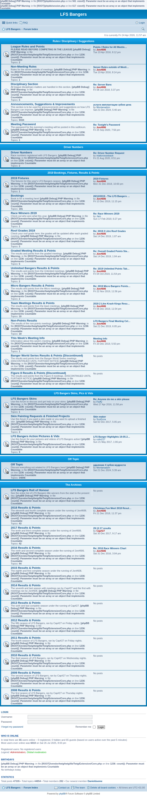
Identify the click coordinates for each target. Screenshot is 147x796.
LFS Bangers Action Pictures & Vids (35, 436)
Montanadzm (103, 107)
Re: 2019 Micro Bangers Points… (111, 286)
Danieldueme (95, 781)
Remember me (86, 727)
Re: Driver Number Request (108, 153)
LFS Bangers (13, 787)
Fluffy (99, 401)
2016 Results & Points (26, 547)
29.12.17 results (102, 528)
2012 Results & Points (26, 620)
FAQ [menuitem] (25, 22)
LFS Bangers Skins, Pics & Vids (73, 393)
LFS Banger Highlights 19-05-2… (111, 436)
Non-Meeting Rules (23, 66)
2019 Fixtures (20, 178)
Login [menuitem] (142, 22)
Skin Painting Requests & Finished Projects (40, 416)
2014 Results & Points (26, 585)
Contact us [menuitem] (64, 787)
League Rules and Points (28, 46)
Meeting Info (100, 338)
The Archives (73, 484)
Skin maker (99, 416)
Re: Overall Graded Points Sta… (111, 251)
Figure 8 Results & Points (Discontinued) (38, 373)
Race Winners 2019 (24, 213)
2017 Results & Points (26, 527)
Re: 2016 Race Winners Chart (109, 548)
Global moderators (36, 752)
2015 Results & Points (26, 567)
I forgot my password (12, 727)
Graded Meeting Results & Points (33, 250)
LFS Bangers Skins (24, 398)
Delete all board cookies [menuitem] (103, 787)
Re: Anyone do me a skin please (111, 399)
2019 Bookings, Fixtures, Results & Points (73, 172)
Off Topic (73, 459)
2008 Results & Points (26, 690)
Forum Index (31, 787)
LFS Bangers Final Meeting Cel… (111, 321)
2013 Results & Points (26, 602)
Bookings (17, 195)
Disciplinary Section (24, 84)
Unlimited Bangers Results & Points (35, 268)
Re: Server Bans (102, 84)
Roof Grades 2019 (23, 230)
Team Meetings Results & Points (33, 303)
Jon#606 (101, 49)
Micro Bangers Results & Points (32, 285)
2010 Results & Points (26, 655)
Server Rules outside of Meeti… (111, 67)
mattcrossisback (105, 155)
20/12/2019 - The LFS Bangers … (111, 196)
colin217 (100, 439)
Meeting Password (23, 124)
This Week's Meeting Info (28, 338)
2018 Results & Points (26, 507)
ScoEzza (101, 419)
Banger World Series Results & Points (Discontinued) (47, 355)
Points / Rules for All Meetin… (110, 47)
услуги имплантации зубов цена (112, 104)
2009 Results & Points (26, 672)
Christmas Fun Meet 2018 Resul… (112, 508)
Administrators (17, 752)
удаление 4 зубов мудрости (109, 465)
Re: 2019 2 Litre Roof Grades (109, 231)
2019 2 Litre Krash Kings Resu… (111, 303)
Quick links (11, 22)
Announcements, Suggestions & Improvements (43, 104)
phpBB (62, 794)
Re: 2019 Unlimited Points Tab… (111, 268)
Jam (98, 216)
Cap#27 (100, 531)
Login (4, 712)
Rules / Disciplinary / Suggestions (73, 41)
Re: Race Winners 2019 (106, 213)
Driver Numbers (73, 147)
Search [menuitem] (143, 29)
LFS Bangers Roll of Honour (30, 490)
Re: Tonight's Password (106, 124)
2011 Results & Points (26, 637)
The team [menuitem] (80, 787)
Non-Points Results (24, 320)
